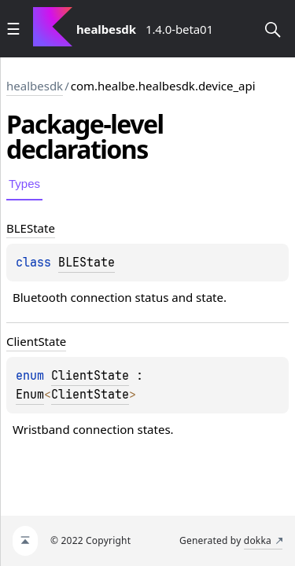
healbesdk (34, 86)
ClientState (90, 376)
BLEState (86, 262)
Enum (30, 394)
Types (24, 183)
